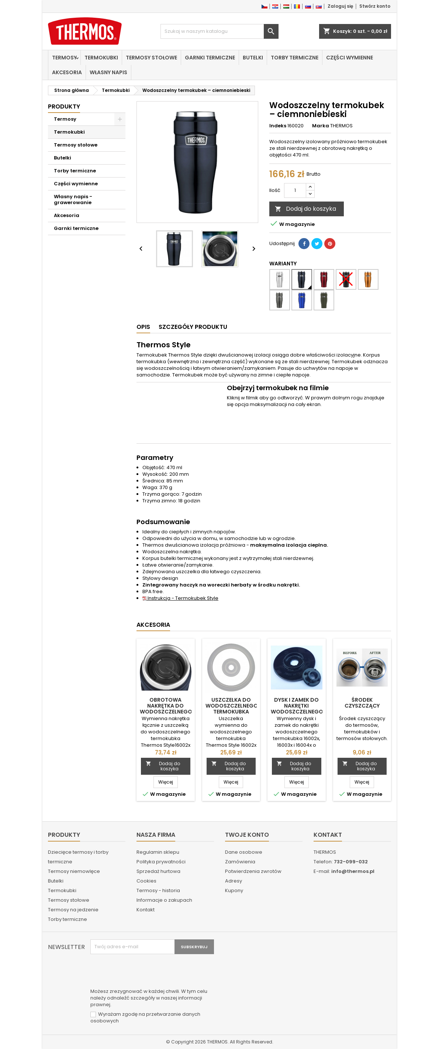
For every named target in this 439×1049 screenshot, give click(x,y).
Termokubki (101, 57)
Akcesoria (67, 72)
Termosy (64, 57)
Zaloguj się (340, 6)
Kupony (234, 890)
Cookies (146, 880)
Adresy (233, 880)
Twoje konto (247, 834)
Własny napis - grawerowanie (73, 199)
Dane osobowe (243, 852)
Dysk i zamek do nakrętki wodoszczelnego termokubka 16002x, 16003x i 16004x (297, 714)
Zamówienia (240, 861)
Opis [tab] (143, 327)
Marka (320, 126)
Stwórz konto (374, 6)
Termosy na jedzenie (73, 909)
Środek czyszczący (362, 702)
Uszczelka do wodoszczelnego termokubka (231, 705)
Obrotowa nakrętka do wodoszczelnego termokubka (166, 708)
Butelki (253, 57)
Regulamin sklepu (157, 852)
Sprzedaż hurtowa (158, 871)
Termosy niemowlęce (74, 871)
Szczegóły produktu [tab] (193, 327)
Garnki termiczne (210, 57)
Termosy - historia (158, 890)
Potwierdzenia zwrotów (253, 871)
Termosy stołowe (151, 57)
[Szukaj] (219, 31)
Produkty (64, 106)
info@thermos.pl (352, 871)
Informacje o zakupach (164, 900)
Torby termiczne (294, 57)
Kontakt (145, 909)
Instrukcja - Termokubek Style (180, 598)
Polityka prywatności (161, 861)
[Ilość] (295, 190)
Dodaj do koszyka (305, 208)
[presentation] (146, 972)
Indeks (277, 126)
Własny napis (108, 72)
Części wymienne (349, 57)
